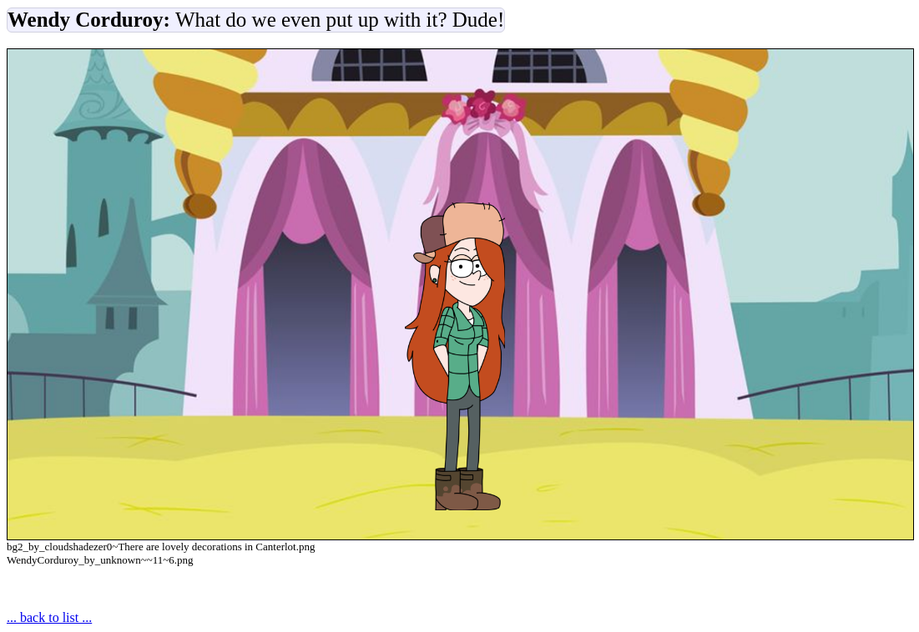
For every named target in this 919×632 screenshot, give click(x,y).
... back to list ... (49, 617)
